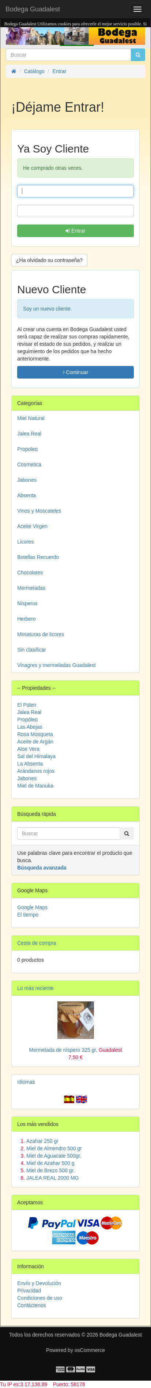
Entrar (75, 231)
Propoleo (27, 449)
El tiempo (27, 915)
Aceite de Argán (35, 742)
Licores (25, 542)
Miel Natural (31, 418)
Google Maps (32, 907)
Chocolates (30, 572)
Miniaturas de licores (40, 634)
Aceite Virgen (32, 526)
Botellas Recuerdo (38, 557)
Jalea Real (29, 434)
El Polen (26, 705)
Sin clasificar (31, 650)
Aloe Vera (28, 749)
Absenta (26, 495)
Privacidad (29, 1291)
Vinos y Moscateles (39, 511)
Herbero (26, 619)
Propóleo (27, 719)
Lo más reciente (35, 988)
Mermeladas (31, 588)
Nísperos (27, 603)
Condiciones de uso (39, 1298)
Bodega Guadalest (32, 9)
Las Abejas (29, 727)
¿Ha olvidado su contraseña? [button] (49, 260)
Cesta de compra (36, 943)
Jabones (27, 480)
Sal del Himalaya (36, 756)
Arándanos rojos (35, 771)
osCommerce (90, 1350)
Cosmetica (29, 464)
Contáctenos (31, 1305)
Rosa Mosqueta (35, 734)
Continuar (75, 372)
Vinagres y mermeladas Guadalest (56, 665)
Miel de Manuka (35, 786)
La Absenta (30, 764)
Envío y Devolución (39, 1283)
